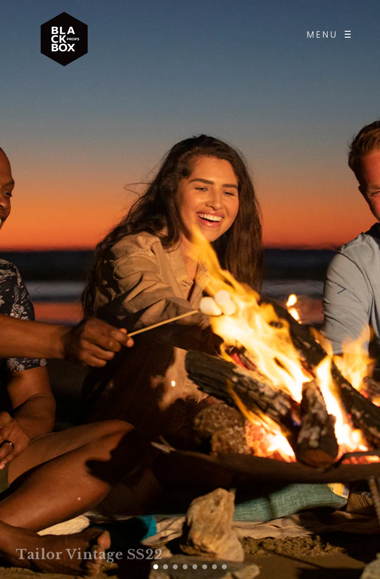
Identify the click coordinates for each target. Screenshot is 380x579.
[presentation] (39, 289)
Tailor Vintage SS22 (89, 555)
